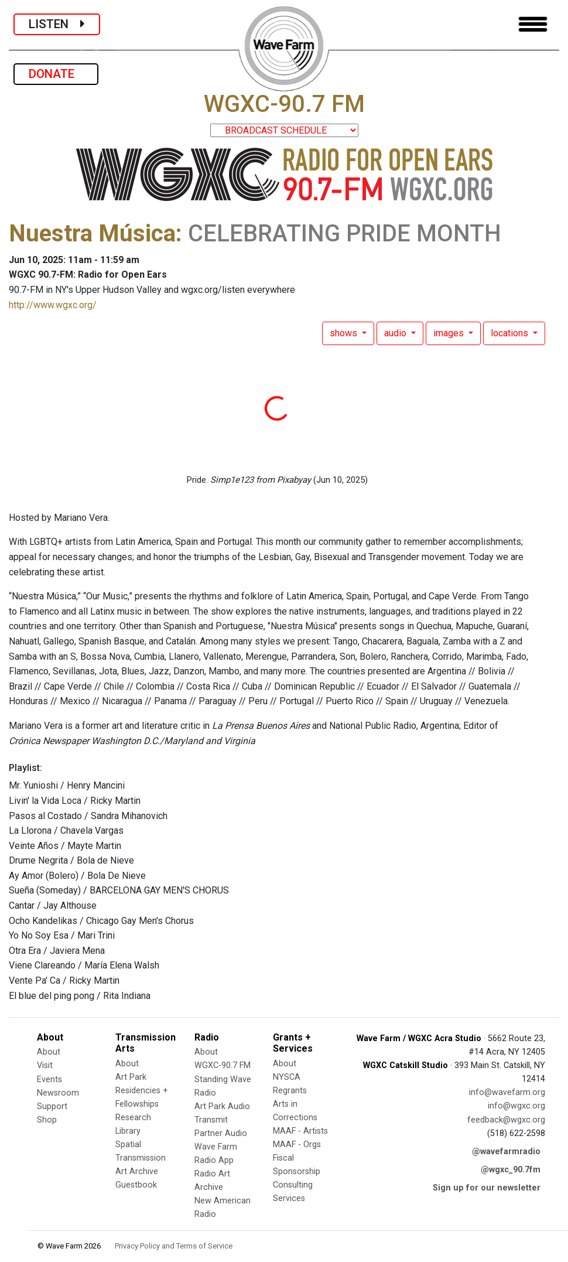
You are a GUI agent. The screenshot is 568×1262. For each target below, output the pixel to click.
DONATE (56, 74)
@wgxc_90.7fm (510, 1170)
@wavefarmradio (506, 1152)
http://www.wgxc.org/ (53, 305)
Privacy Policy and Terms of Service (173, 1245)
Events (49, 1079)
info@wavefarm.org (507, 1092)
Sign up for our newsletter (486, 1188)
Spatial (128, 1145)
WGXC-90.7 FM (222, 1065)
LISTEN (57, 24)
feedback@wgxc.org (506, 1120)
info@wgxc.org (516, 1106)
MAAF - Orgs (297, 1145)
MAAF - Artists (300, 1131)
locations (511, 333)
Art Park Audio (222, 1106)
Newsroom (58, 1093)
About (48, 1052)
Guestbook (136, 1185)
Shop (47, 1120)
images (449, 333)
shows (345, 333)
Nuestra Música (92, 233)
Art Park (130, 1077)
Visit (45, 1065)
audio (396, 333)
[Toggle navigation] (533, 24)
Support (52, 1106)
